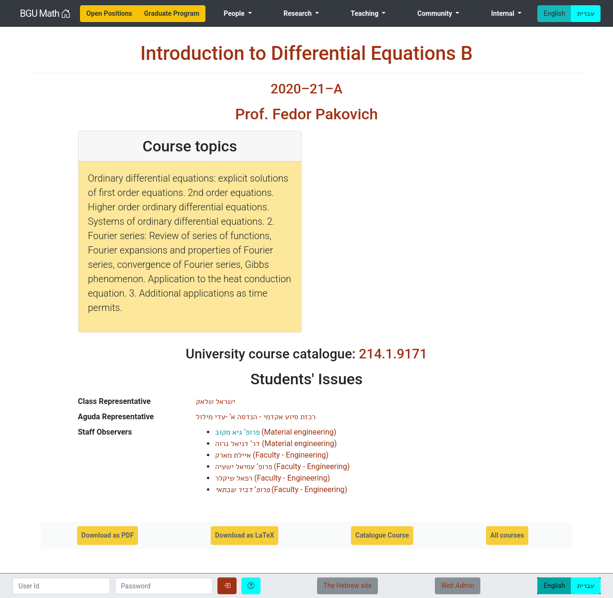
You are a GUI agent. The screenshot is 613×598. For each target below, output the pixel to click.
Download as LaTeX (244, 535)
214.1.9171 (393, 354)
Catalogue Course (382, 535)
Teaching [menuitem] (365, 13)
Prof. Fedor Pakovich (306, 114)
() (276, 432)
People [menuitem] (235, 13)
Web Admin (457, 585)
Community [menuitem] (436, 13)
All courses (507, 535)
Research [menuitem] (298, 13)
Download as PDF (107, 535)
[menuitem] (109, 13)
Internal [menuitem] (503, 13)
